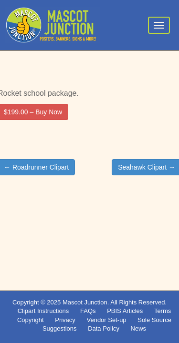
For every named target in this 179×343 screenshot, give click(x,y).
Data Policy (103, 328)
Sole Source (154, 319)
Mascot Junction (85, 302)
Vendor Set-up (106, 319)
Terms (162, 310)
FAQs (88, 310)
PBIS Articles (125, 310)
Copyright (30, 319)
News (139, 328)
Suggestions (59, 328)
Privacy (65, 319)
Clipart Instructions (43, 310)
